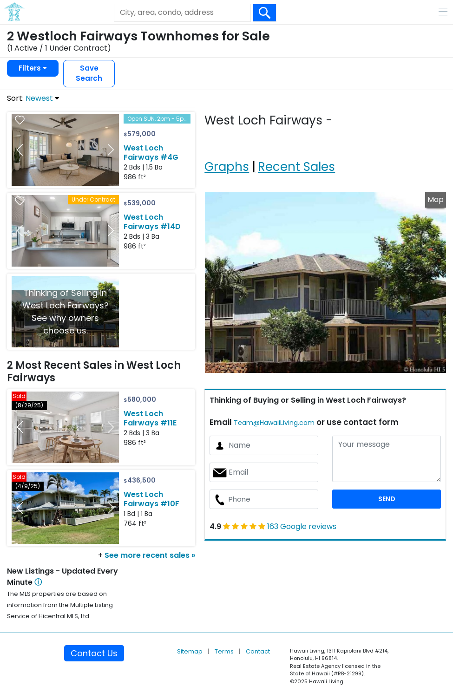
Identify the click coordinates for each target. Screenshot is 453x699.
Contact (258, 651)
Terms (225, 651)
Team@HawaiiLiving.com (274, 422)
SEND (386, 498)
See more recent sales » (150, 555)
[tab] (228, 155)
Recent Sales (296, 166)
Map (435, 199)
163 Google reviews (301, 526)
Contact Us (94, 653)
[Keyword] (182, 12)
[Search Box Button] (264, 13)
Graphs (226, 166)
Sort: (33, 98)
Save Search (89, 73)
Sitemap (190, 651)
